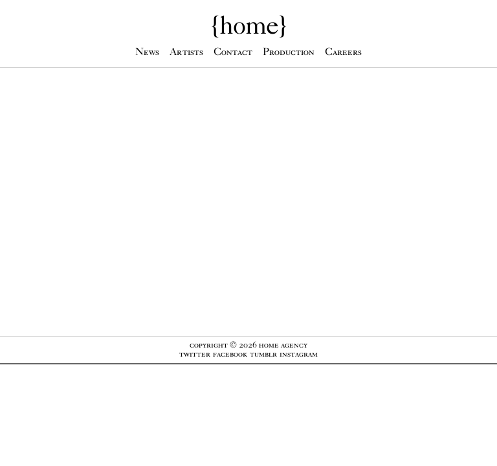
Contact (233, 52)
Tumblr (263, 353)
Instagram (299, 353)
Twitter (194, 353)
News (147, 52)
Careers (343, 52)
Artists (186, 52)
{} (249, 24)
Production (289, 52)
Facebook (230, 353)
